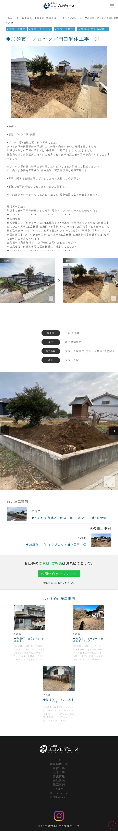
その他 (72, 18)
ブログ (59, 789)
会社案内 (59, 780)
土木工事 (59, 772)
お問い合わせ (59, 797)
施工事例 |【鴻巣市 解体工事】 (40, 18)
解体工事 (59, 768)
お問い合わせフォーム (59, 573)
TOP (59, 760)
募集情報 (59, 776)
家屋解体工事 (59, 764)
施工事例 (59, 784)
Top (10, 18)
